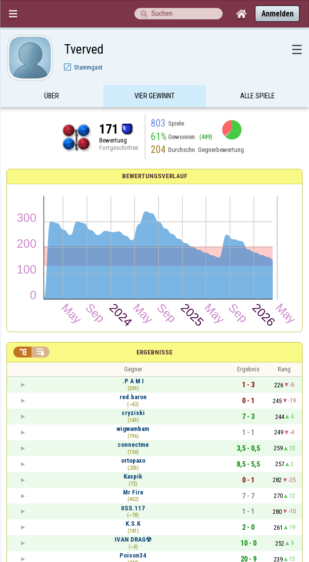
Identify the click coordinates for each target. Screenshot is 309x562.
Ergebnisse (154, 352)
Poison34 (133, 555)
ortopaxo (133, 460)
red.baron (133, 397)
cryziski (133, 413)
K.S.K (132, 523)
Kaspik (133, 476)
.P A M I (133, 381)
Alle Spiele (257, 96)
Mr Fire (133, 492)
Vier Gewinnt (154, 96)
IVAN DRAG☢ (133, 539)
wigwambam (133, 428)
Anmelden (277, 13)
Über (51, 96)
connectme (133, 444)
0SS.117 (133, 508)
